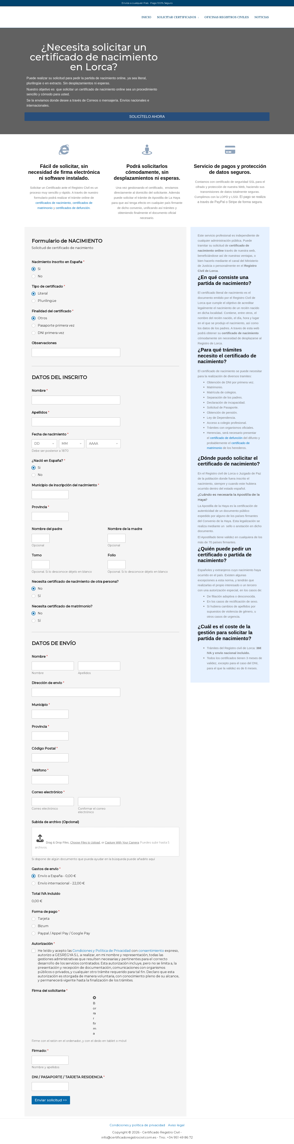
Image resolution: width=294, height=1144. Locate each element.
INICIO (146, 17)
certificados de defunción (73, 208)
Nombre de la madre (125, 529)
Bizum (43, 926)
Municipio (41, 705)
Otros (42, 318)
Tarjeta (43, 919)
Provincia (40, 507)
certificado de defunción (226, 438)
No (40, 276)
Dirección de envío (48, 683)
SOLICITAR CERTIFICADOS (176, 17)
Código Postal (45, 748)
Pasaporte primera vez (56, 325)
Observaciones (44, 343)
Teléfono (40, 770)
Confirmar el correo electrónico (92, 810)
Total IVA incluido (46, 894)
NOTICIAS (261, 17)
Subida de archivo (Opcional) (55, 822)
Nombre (40, 391)
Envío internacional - (61, 883)
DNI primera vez (51, 333)
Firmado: (40, 1051)
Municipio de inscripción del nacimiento (65, 485)
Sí (39, 596)
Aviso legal (176, 1125)
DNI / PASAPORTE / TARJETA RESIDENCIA (68, 1077)
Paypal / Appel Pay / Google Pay (64, 933)
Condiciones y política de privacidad (137, 1125)
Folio (112, 555)
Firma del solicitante (50, 991)
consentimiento (151, 951)
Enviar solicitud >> (51, 1100)
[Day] (44, 443)
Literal (43, 293)
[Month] (71, 443)
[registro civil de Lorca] (216, 83)
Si (39, 269)
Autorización (43, 944)
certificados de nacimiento (53, 202)
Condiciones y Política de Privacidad (101, 951)
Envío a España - (57, 876)
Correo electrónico (45, 808)
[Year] (103, 443)
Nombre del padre (47, 529)
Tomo (37, 555)
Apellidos (40, 412)
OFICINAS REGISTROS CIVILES (226, 17)
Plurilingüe (47, 301)
